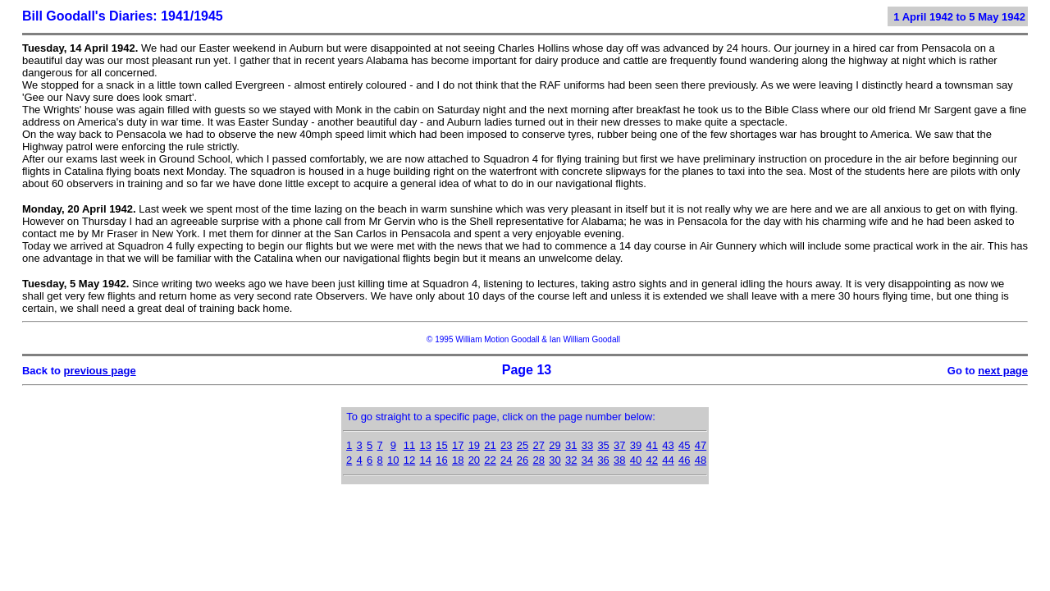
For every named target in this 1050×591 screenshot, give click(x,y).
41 (652, 445)
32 (571, 460)
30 (554, 460)
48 (700, 460)
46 (684, 460)
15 (441, 445)
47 (700, 445)
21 (489, 445)
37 (619, 445)
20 (474, 460)
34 (587, 460)
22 (489, 460)
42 (652, 460)
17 (457, 445)
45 (684, 445)
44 (667, 460)
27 (539, 445)
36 (603, 460)
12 (409, 460)
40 (635, 460)
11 (409, 445)
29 (554, 445)
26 (522, 460)
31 (571, 445)
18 (457, 460)
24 (506, 460)
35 (603, 445)
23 (506, 445)
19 (474, 445)
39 (635, 445)
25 (522, 445)
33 (587, 445)
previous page (100, 370)
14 (425, 460)
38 (619, 460)
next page (1003, 370)
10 (393, 460)
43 (667, 445)
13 (425, 445)
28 (539, 460)
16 (441, 460)
